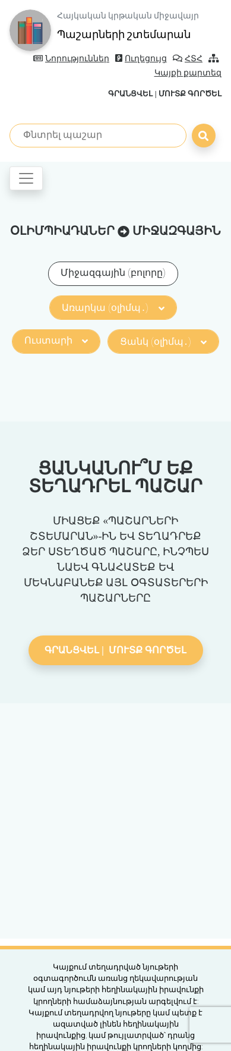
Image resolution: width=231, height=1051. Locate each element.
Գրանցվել (130, 93)
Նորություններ (71, 58)
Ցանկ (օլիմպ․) (163, 341)
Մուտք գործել (190, 93)
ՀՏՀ (187, 58)
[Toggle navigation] (26, 178)
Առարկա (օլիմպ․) (113, 307)
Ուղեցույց (141, 58)
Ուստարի (56, 340)
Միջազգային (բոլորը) (113, 272)
